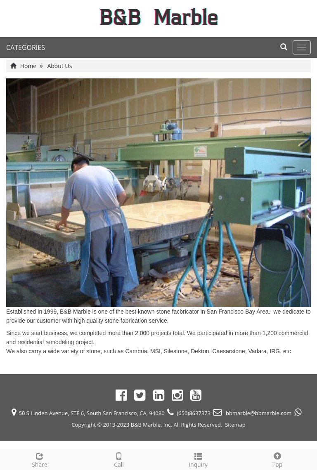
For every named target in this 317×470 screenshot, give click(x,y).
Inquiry (198, 459)
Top (277, 459)
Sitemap (235, 424)
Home (28, 66)
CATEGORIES (25, 47)
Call (118, 459)
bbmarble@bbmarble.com (258, 413)
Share (39, 459)
